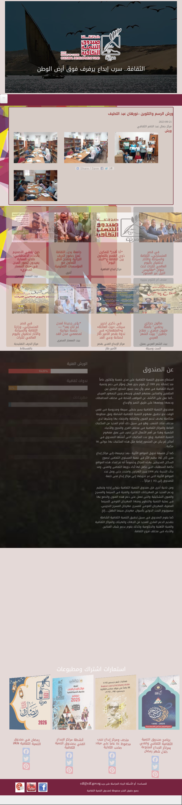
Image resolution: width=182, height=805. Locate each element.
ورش (168, 131)
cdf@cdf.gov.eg (90, 783)
